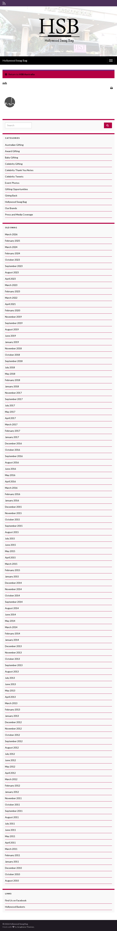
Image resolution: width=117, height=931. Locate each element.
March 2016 (11, 487)
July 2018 (10, 367)
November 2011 (13, 798)
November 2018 (13, 348)
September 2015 (14, 525)
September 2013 (14, 665)
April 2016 (10, 481)
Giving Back (11, 195)
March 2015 (11, 563)
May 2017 (10, 411)
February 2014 (12, 633)
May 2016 (10, 475)
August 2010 (12, 880)
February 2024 (12, 253)
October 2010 (12, 874)
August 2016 (12, 462)
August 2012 (12, 747)
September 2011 (14, 810)
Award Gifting (12, 151)
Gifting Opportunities (16, 189)
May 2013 (10, 690)
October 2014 (12, 595)
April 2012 (10, 772)
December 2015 (13, 506)
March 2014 (11, 627)
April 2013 (10, 696)
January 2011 (12, 861)
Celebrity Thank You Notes (19, 170)
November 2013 (13, 652)
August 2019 (12, 329)
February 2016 (12, 494)
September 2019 (14, 323)
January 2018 (12, 386)
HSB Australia (27, 74)
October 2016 (12, 449)
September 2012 (14, 741)
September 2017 (14, 399)
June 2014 (10, 614)
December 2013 (13, 646)
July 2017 (10, 405)
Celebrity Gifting (14, 163)
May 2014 (10, 620)
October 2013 (12, 658)
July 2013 (10, 677)
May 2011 (10, 836)
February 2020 (12, 310)
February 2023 (12, 291)
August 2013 (12, 671)
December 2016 (13, 443)
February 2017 (12, 430)
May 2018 (10, 373)
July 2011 (10, 823)
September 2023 (14, 266)
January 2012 (12, 791)
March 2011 (11, 848)
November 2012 (13, 728)
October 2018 (12, 354)
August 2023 (12, 272)
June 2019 (10, 335)
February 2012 (12, 785)
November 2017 (13, 392)
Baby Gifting (11, 157)
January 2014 (12, 639)
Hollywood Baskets (15, 906)
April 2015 (10, 557)
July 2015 (10, 538)
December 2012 (13, 722)
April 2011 (10, 842)
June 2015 (10, 544)
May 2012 (10, 766)
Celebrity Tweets (14, 176)
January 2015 (12, 576)
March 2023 (11, 285)
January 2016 (12, 500)
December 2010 (13, 867)
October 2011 (12, 804)
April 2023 (10, 278)
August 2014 (12, 608)
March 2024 (11, 247)
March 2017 (11, 424)
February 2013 (12, 709)
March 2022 (11, 297)
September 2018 (14, 361)
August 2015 (12, 532)
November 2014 (13, 589)
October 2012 (12, 734)
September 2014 (14, 601)
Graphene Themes (25, 927)
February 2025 (12, 240)
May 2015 (10, 551)
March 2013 (11, 703)
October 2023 (12, 259)
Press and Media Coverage (19, 214)
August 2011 (12, 817)
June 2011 (10, 829)
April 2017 (10, 418)
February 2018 (12, 380)
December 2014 (13, 582)
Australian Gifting (14, 144)
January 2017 (12, 437)
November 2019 (13, 316)
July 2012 (10, 753)
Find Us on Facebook (15, 900)
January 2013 (12, 715)
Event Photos (12, 182)
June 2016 (10, 468)
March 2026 (11, 234)
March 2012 (11, 779)
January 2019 (12, 342)
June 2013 (10, 684)
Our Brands (11, 208)
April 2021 (10, 304)
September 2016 (14, 456)
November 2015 (13, 513)
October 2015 (12, 519)
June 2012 (10, 760)
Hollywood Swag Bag (15, 60)
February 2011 (12, 855)
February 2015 (12, 570)
